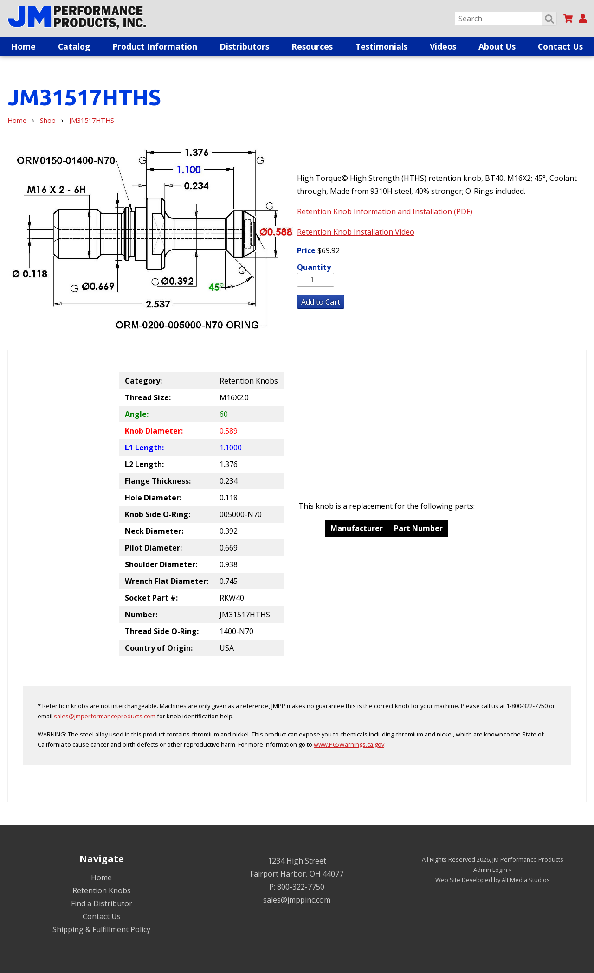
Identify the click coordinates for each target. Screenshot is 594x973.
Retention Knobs (101, 890)
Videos (443, 46)
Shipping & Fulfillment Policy (101, 929)
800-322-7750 (300, 887)
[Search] (505, 19)
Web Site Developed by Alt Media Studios (492, 880)
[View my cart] (568, 18)
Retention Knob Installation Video (355, 232)
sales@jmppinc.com (296, 900)
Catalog (74, 46)
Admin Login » (492, 869)
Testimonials (381, 46)
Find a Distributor (101, 903)
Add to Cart (320, 302)
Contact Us (560, 46)
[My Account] (583, 18)
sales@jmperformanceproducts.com (104, 716)
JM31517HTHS (91, 120)
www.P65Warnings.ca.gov (349, 744)
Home (23, 46)
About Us (497, 46)
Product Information (154, 46)
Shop (48, 120)
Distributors (244, 46)
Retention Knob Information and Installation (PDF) (384, 211)
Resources (312, 46)
